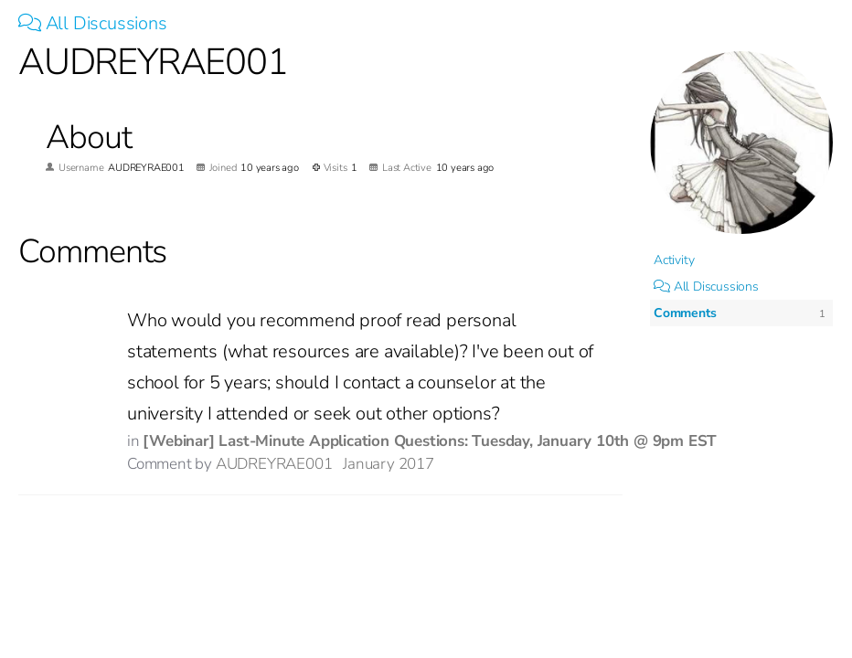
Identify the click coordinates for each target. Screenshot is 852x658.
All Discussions (92, 23)
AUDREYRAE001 (274, 463)
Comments (685, 313)
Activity (674, 260)
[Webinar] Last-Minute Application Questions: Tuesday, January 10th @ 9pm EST (430, 440)
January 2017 (388, 463)
